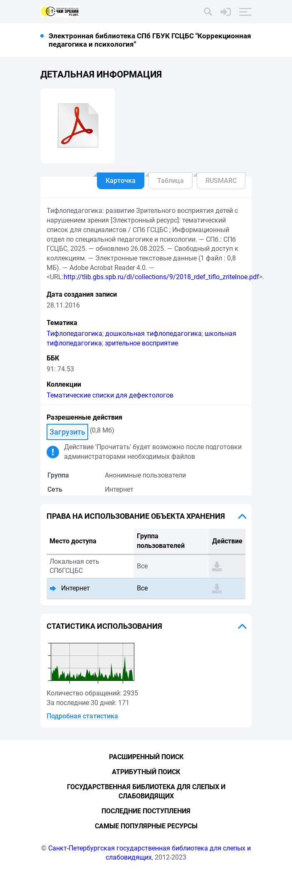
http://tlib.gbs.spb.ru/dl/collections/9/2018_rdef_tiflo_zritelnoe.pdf (161, 277)
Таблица (170, 181)
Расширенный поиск (146, 757)
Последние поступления (146, 811)
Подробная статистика (82, 716)
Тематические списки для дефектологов (110, 395)
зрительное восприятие (141, 343)
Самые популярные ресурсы (146, 826)
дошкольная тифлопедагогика (153, 334)
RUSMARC (221, 181)
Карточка (121, 181)
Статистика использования (104, 626)
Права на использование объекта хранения (136, 516)
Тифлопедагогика (74, 334)
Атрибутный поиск (146, 772)
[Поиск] (208, 12)
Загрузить (67, 432)
